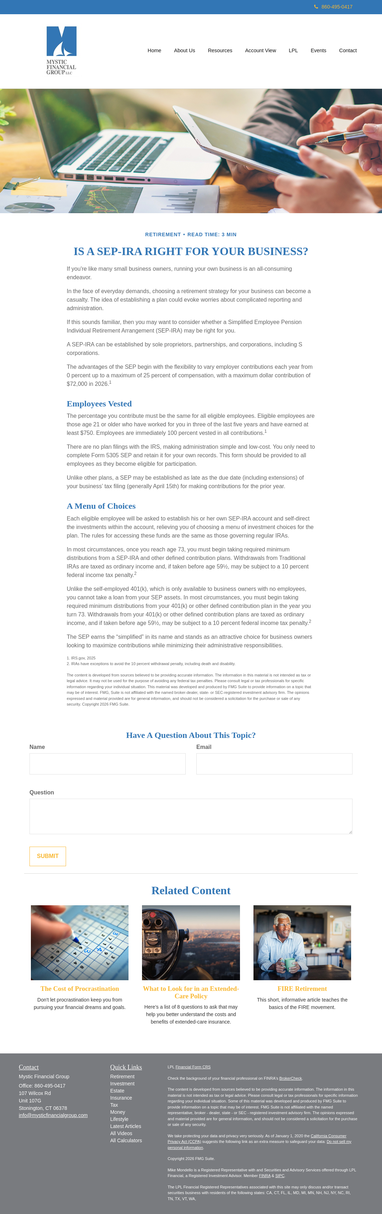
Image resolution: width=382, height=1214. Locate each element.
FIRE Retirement (302, 988)
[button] (185, 51)
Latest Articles (125, 1126)
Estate (117, 1091)
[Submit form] (47, 856)
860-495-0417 (333, 7)
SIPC (279, 1175)
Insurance (121, 1098)
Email (204, 747)
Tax (114, 1105)
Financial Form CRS (193, 1067)
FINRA (265, 1175)
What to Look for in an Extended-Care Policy (191, 992)
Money (117, 1112)
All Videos (121, 1133)
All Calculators (126, 1140)
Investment (122, 1083)
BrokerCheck (290, 1078)
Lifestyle (119, 1119)
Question (41, 792)
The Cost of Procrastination (79, 988)
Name (37, 747)
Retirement (122, 1076)
